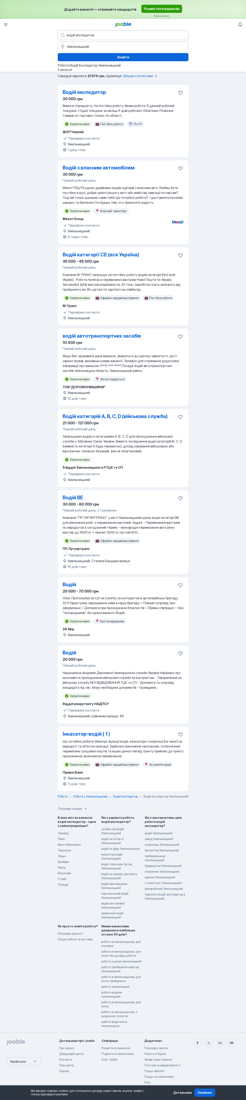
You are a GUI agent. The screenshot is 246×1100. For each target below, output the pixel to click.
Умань (62, 867)
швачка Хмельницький (160, 877)
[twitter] (209, 1043)
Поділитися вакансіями (118, 1054)
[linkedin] (220, 1043)
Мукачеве (64, 873)
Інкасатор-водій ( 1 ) (86, 734)
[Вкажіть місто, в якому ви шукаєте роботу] (123, 46)
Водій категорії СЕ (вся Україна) (101, 255)
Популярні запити (156, 1048)
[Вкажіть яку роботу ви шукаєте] (123, 35)
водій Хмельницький (158, 833)
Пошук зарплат (154, 1071)
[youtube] (232, 1043)
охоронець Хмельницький (162, 844)
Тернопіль (64, 850)
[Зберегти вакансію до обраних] (180, 93)
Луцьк (62, 856)
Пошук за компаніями (159, 1076)
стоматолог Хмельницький (163, 883)
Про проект (67, 1048)
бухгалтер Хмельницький (162, 850)
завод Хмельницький (159, 839)
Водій (69, 584)
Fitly (147, 1082)
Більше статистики (141, 75)
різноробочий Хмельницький (164, 888)
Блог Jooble (109, 1059)
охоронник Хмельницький (162, 871)
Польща (63, 884)
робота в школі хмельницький (121, 961)
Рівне (61, 839)
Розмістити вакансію (161, 9)
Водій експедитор (84, 92)
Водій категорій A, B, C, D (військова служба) (115, 416)
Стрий (62, 879)
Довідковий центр (71, 1054)
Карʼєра (64, 1071)
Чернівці (63, 833)
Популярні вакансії (70, 933)
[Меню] (6, 24)
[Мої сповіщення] (240, 24)
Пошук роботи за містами (75, 939)
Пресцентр (66, 1065)
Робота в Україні (155, 1054)
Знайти (123, 57)
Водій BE (73, 498)
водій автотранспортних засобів (102, 336)
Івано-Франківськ (69, 844)
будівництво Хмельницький (163, 866)
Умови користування (158, 1059)
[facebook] (197, 1043)
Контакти (65, 1059)
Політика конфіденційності (162, 1065)
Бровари (63, 861)
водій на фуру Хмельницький (120, 848)
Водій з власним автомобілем (99, 168)
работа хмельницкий (115, 986)
